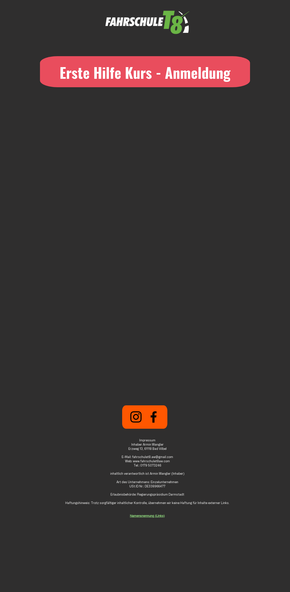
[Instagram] (136, 416)
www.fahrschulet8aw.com (151, 461)
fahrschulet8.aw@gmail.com (152, 457)
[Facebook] (153, 416)
